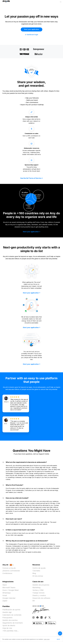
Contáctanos (7, 573)
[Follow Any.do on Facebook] (37, 617)
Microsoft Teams (8, 588)
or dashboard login (31, 34)
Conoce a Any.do (9, 568)
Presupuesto (7, 618)
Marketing (36, 588)
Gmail (4, 595)
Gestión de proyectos (40, 585)
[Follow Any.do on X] (50, 617)
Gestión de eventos (10, 620)
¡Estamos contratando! (11, 571)
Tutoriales (36, 571)
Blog (34, 573)
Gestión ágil (6, 612)
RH (33, 601)
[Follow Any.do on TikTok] (46, 617)
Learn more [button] (47, 639)
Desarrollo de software (41, 598)
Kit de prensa (37, 576)
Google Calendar (9, 598)
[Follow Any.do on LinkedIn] (41, 617)
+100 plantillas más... (10, 631)
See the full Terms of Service (31, 178)
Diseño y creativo (39, 595)
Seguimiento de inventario (12, 623)
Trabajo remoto (38, 593)
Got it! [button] (58, 639)
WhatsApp (6, 593)
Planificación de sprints (11, 610)
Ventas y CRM (37, 590)
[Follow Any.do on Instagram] (33, 617)
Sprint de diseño (8, 625)
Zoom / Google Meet (10, 590)
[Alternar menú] (60, 2)
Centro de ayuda (38, 568)
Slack (4, 585)
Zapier (4, 601)
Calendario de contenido (11, 615)
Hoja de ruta (7, 628)
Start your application (31, 29)
